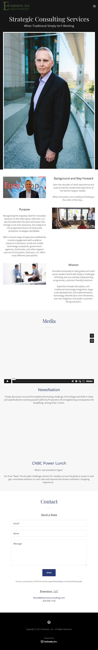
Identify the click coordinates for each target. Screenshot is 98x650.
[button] (94, 6)
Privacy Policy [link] (57, 581)
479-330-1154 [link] (49, 600)
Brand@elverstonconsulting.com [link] (49, 597)
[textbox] (49, 523)
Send (49, 572)
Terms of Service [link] (72, 581)
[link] (16, 6)
